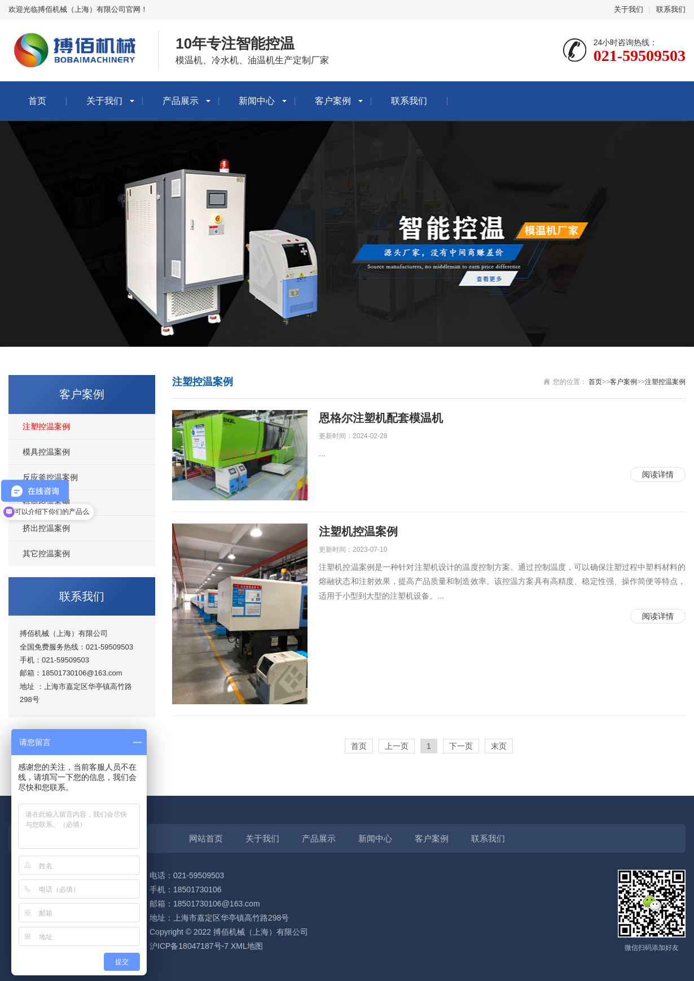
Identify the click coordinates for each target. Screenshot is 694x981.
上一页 (397, 746)
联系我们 (671, 9)
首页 (37, 101)
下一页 (461, 746)
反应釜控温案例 (50, 477)
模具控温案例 (46, 451)
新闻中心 (257, 101)
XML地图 (247, 946)
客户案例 (333, 101)
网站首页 (206, 838)
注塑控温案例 (46, 426)
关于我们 (628, 9)
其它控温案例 (46, 553)
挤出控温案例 (46, 528)
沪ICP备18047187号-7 (189, 946)
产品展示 (180, 101)
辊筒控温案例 (46, 502)
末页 (499, 746)
